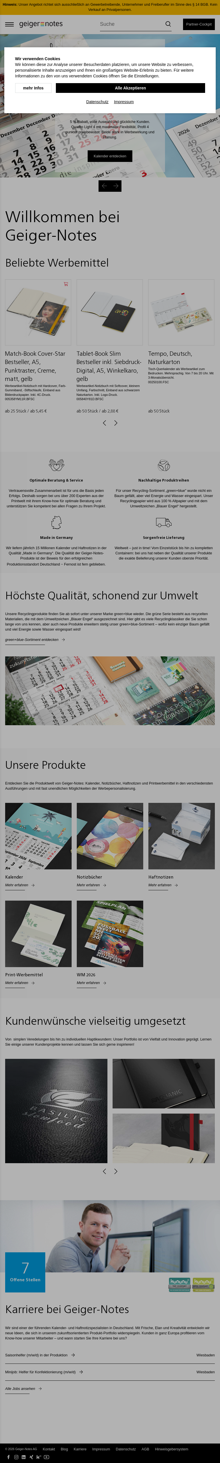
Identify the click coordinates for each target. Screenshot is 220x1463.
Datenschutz (97, 100)
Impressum (124, 100)
